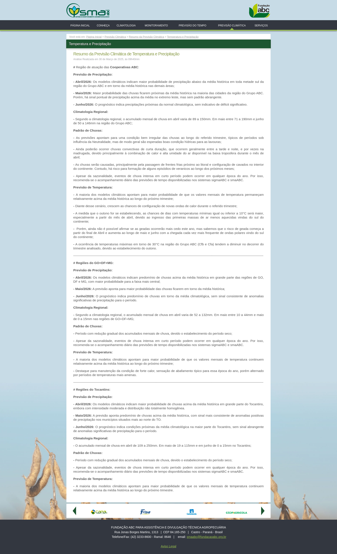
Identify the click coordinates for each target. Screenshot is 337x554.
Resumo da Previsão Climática (146, 36)
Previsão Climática (232, 25)
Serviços (261, 25)
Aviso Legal (168, 546)
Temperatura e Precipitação (183, 36)
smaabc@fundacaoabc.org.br (206, 537)
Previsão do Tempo (192, 25)
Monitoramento (156, 25)
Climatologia (126, 25)
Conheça (103, 25)
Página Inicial (80, 25)
